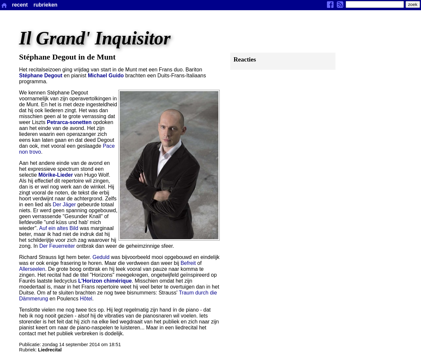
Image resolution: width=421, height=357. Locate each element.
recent (20, 5)
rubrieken (46, 5)
